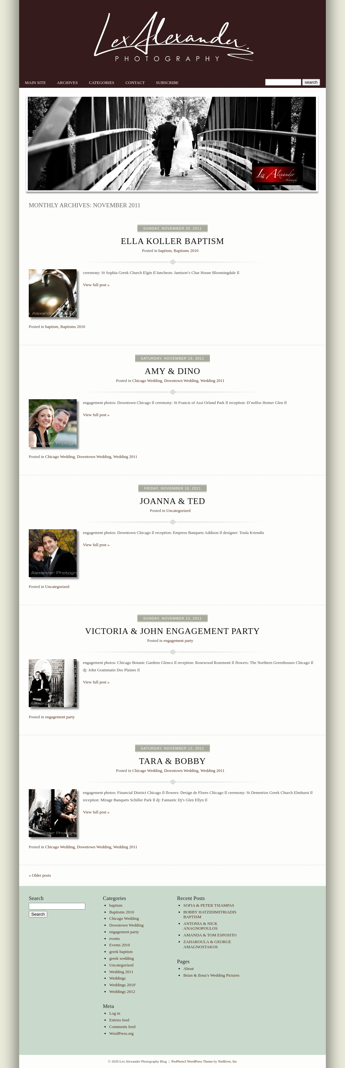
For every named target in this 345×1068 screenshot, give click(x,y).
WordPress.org (121, 1033)
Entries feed (119, 1020)
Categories (101, 82)
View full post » (96, 284)
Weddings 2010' (122, 984)
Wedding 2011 (212, 380)
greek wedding (121, 958)
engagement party (178, 640)
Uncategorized (178, 510)
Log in (114, 1013)
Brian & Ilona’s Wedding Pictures (211, 975)
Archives (67, 82)
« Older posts (40, 875)
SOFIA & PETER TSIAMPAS (208, 905)
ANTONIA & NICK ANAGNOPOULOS (200, 926)
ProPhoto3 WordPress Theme (192, 1061)
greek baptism (121, 951)
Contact (135, 82)
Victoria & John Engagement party (172, 631)
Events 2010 (119, 944)
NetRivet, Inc (227, 1061)
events (114, 938)
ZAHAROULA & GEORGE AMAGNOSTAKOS (207, 944)
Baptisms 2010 (186, 250)
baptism (165, 250)
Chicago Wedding (147, 380)
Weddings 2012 (122, 991)
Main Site (35, 82)
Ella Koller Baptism (172, 241)
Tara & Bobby (172, 761)
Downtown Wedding (181, 380)
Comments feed (122, 1026)
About (188, 968)
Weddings (117, 978)
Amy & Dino (172, 371)
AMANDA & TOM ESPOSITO (210, 935)
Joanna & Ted (172, 501)
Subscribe (167, 82)
